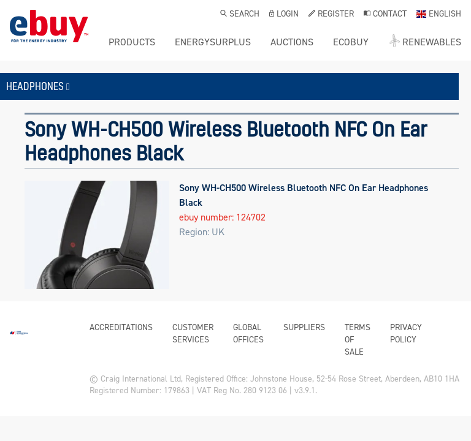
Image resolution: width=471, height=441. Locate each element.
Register (331, 15)
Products (132, 42)
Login (284, 15)
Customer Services (192, 333)
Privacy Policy (406, 333)
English (438, 15)
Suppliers (304, 327)
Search (239, 15)
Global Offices (248, 333)
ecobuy (351, 42)
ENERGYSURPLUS (213, 42)
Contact (385, 15)
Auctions (291, 42)
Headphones (38, 86)
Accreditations (121, 327)
